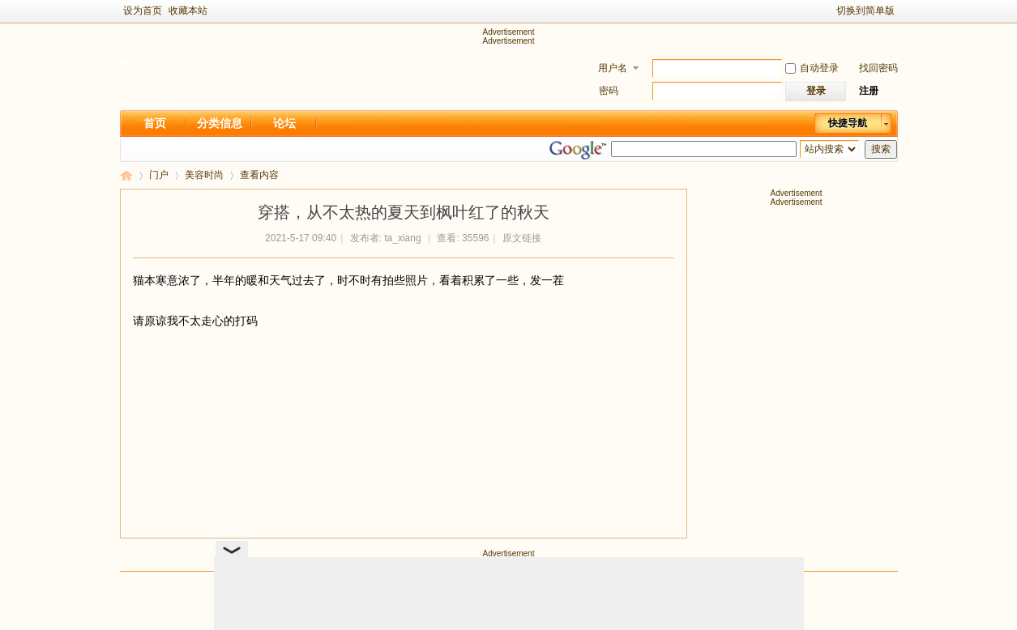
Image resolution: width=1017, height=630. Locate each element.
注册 (868, 90)
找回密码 (878, 68)
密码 (608, 90)
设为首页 (142, 10)
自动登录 (812, 68)
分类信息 (219, 123)
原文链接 (521, 238)
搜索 (881, 149)
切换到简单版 (865, 10)
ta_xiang (402, 238)
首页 (154, 123)
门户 (159, 175)
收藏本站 (188, 10)
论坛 (284, 123)
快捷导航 (847, 123)
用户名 (612, 68)
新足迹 (126, 175)
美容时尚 (204, 175)
